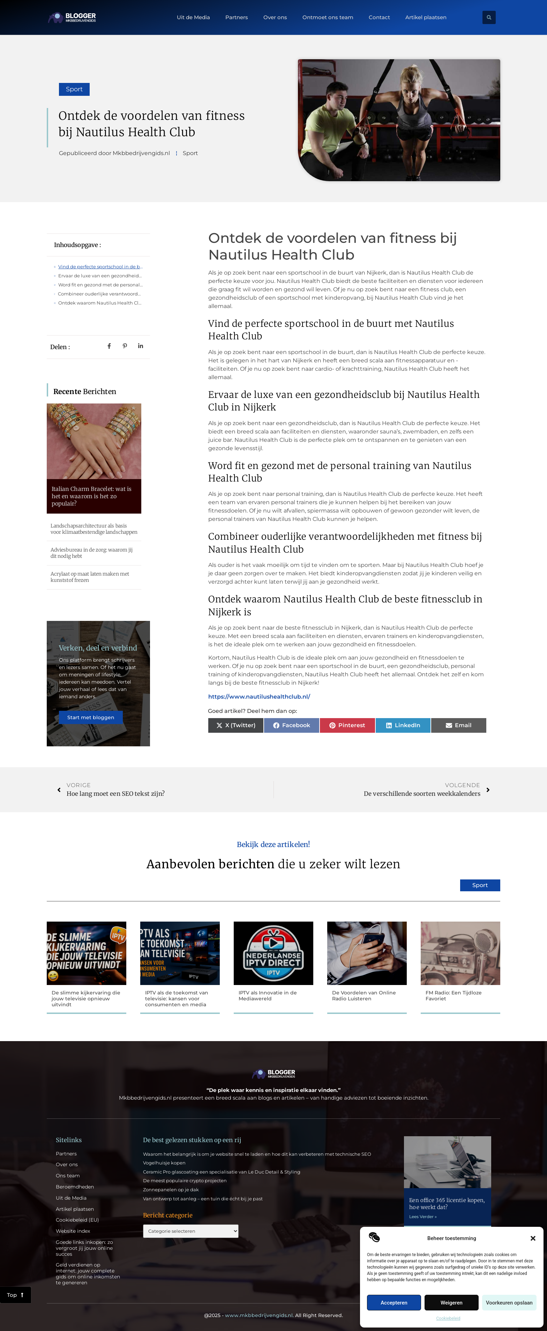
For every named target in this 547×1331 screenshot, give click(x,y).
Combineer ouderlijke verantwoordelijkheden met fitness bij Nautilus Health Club (100, 294)
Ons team (68, 1176)
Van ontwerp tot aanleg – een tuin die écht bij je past (203, 1198)
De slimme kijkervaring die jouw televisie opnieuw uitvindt (86, 999)
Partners (236, 17)
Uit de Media (193, 17)
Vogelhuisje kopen (164, 1162)
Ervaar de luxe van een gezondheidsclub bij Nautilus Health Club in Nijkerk (100, 275)
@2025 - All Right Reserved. (273, 1315)
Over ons (275, 17)
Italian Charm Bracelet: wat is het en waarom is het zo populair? (92, 496)
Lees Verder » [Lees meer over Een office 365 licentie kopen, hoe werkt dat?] (423, 1216)
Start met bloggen (90, 717)
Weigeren (452, 1303)
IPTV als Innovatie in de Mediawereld (268, 996)
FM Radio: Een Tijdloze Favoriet (454, 996)
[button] (533, 1238)
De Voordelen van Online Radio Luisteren (364, 996)
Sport (74, 89)
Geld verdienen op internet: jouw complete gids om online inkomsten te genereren (88, 1273)
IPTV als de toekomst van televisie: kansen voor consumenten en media (176, 999)
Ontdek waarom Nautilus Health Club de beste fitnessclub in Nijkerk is (100, 303)
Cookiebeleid (448, 1318)
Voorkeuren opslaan (509, 1303)
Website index (73, 1231)
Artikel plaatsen (426, 17)
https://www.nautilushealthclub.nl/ (259, 696)
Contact (379, 17)
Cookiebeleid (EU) (77, 1220)
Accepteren (394, 1303)
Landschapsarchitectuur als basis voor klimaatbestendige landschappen (94, 529)
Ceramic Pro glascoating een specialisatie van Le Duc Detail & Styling (221, 1172)
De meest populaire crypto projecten (185, 1180)
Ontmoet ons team (327, 17)
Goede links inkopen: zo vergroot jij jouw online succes (84, 1248)
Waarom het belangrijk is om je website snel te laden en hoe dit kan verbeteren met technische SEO (257, 1154)
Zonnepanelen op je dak (171, 1189)
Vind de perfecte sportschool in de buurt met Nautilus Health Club (100, 266)
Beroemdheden (75, 1187)
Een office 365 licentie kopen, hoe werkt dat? (447, 1203)
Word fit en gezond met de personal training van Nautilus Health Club (100, 284)
